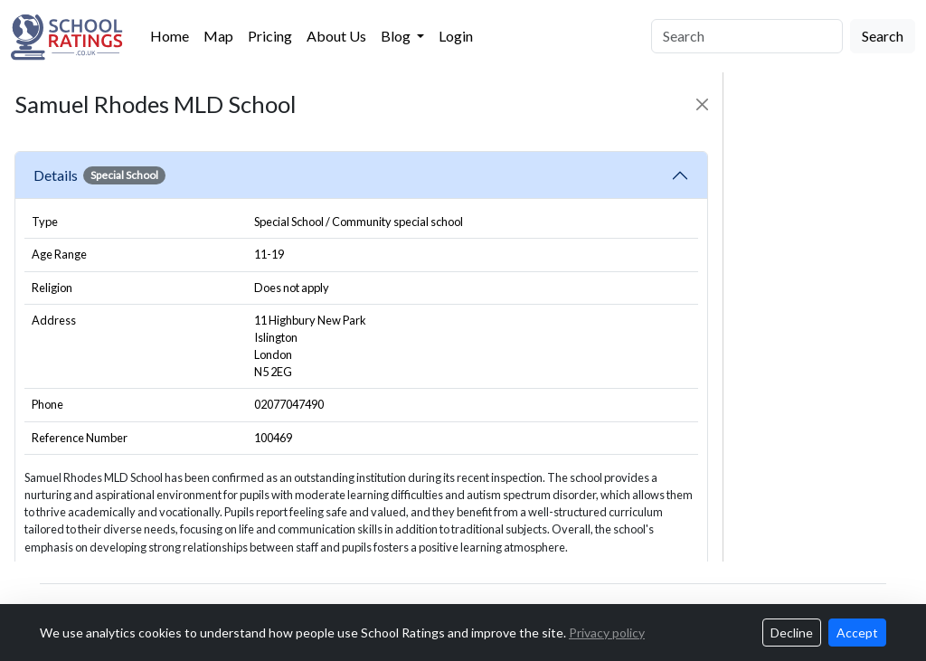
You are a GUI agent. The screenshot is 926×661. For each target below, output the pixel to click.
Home (169, 35)
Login (456, 35)
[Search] (747, 36)
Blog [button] (397, 35)
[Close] (702, 104)
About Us (336, 35)
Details (99, 175)
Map (218, 35)
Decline (791, 632)
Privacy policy (607, 632)
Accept (857, 632)
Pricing (270, 35)
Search (882, 35)
